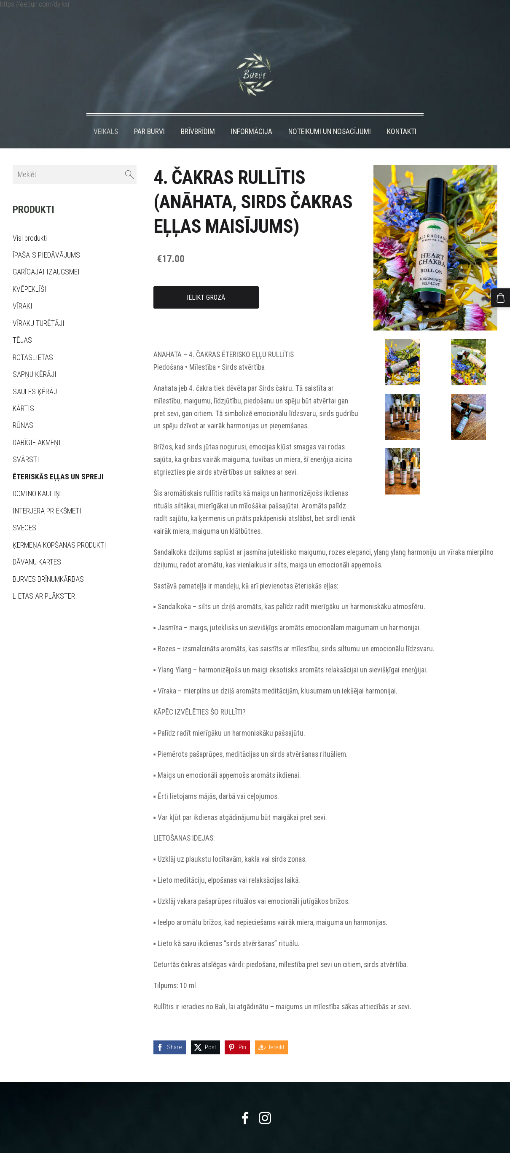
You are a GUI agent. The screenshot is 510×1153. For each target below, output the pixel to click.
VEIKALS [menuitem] (106, 114)
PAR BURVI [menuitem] (149, 114)
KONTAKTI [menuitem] (401, 114)
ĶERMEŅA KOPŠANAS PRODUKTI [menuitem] (59, 528)
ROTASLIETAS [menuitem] (33, 340)
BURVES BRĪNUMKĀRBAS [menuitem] (48, 562)
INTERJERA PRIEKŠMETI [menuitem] (47, 494)
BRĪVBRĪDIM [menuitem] (198, 114)
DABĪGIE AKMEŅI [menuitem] (37, 426)
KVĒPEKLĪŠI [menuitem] (29, 272)
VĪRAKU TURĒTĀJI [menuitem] (38, 306)
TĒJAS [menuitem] (22, 323)
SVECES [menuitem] (24, 511)
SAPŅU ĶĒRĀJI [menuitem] (34, 357)
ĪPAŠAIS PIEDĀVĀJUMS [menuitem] (46, 238)
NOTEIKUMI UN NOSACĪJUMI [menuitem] (329, 114)
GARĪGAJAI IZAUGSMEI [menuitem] (46, 255)
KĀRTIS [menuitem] (23, 391)
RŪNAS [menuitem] (23, 408)
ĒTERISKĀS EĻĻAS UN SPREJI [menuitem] (58, 460)
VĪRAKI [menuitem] (22, 289)
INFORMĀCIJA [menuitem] (251, 114)
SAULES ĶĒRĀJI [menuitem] (36, 375)
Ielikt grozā (206, 281)
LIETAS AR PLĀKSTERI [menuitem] (45, 579)
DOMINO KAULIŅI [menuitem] (37, 477)
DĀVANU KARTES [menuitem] (37, 545)
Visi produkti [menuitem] (30, 221)
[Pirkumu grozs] (503, 295)
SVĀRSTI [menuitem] (26, 442)
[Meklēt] (75, 157)
